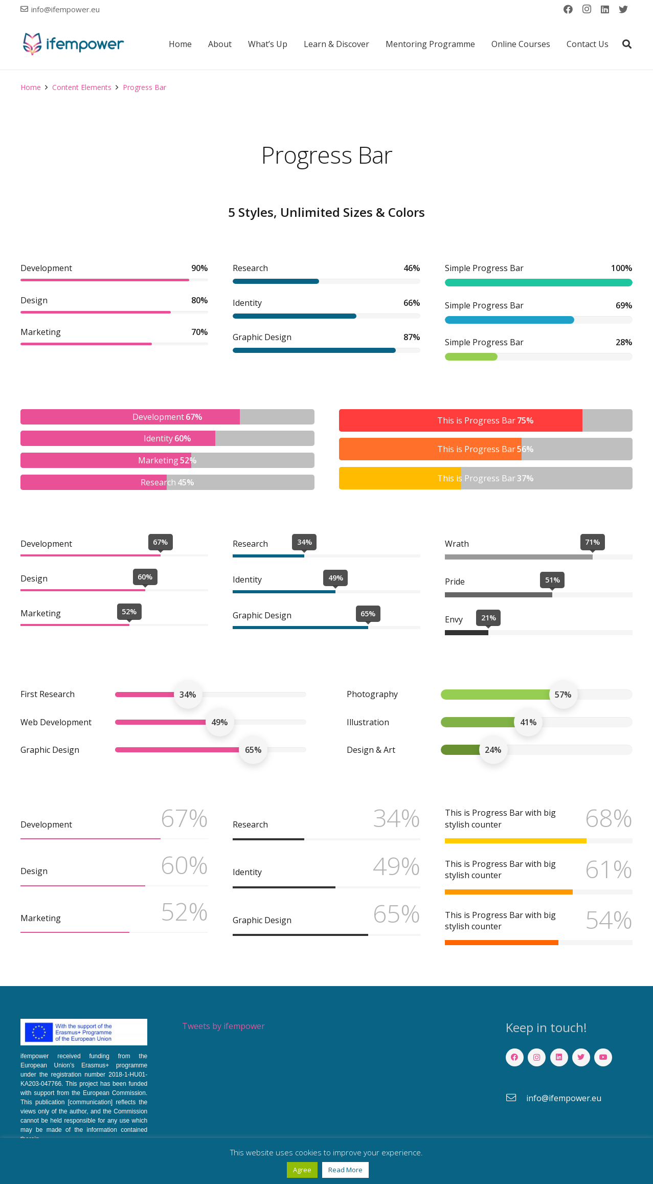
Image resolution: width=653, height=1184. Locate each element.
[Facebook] (568, 9)
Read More (345, 1169)
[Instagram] (586, 9)
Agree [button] (302, 1169)
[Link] (73, 44)
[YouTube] (603, 1057)
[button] (627, 44)
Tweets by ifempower (223, 1026)
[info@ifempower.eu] (516, 1098)
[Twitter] (623, 9)
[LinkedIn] (605, 9)
